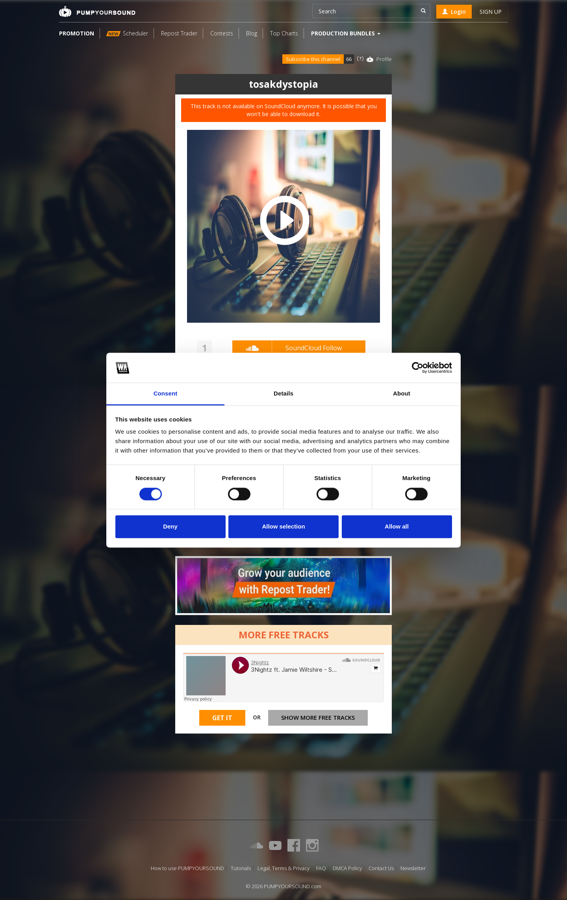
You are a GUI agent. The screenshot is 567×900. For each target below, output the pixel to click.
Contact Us (381, 868)
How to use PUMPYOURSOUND (187, 868)
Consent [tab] (166, 393)
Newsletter (413, 868)
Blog (251, 33)
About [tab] (401, 393)
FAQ (321, 868)
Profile (384, 59)
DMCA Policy (347, 868)
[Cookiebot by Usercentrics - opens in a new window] (417, 367)
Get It (222, 717)
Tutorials (241, 868)
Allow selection (283, 526)
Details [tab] (283, 393)
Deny (170, 526)
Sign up (491, 11)
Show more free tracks (318, 717)
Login (454, 11)
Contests (221, 33)
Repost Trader (179, 33)
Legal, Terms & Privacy (283, 868)
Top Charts (284, 33)
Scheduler (127, 33)
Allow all (397, 526)
